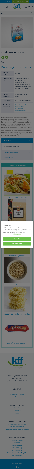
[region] (17, 234)
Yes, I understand (17, 243)
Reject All (17, 239)
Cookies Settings (9, 232)
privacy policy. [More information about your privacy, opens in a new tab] (17, 234)
